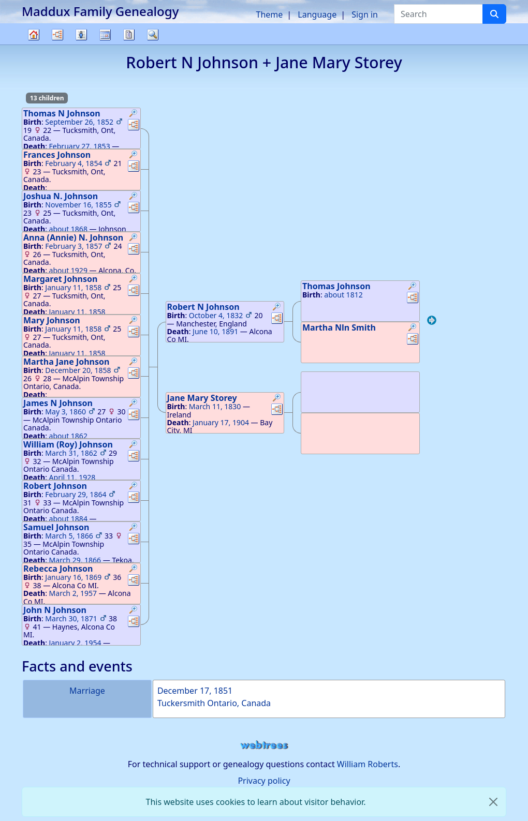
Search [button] (152, 34)
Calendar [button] (105, 34)
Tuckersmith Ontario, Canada (214, 703)
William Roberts (367, 764)
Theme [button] (269, 14)
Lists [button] (81, 34)
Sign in (364, 14)
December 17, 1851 (194, 690)
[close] (493, 801)
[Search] (494, 14)
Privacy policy (264, 780)
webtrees (264, 745)
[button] (133, 114)
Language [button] (317, 14)
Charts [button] (57, 34)
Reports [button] (129, 34)
